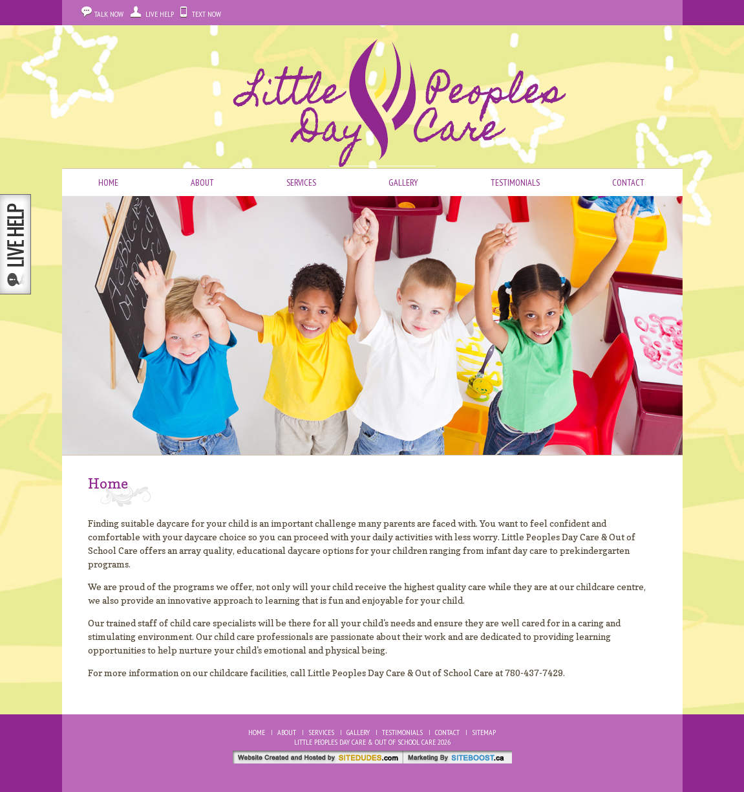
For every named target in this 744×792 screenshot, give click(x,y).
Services (301, 182)
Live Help (159, 14)
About (202, 182)
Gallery (403, 182)
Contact (628, 182)
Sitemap (484, 732)
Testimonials (515, 182)
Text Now (206, 14)
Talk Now (108, 14)
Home (108, 182)
